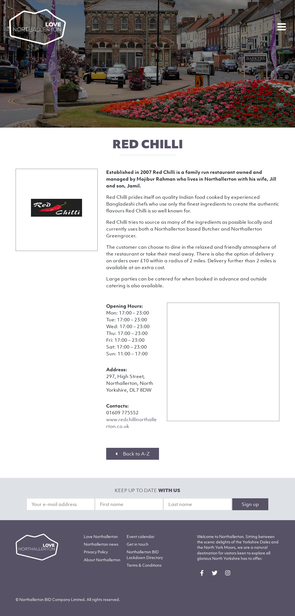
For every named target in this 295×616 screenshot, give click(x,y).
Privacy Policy (96, 551)
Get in (137, 544)
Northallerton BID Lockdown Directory (145, 554)
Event (140, 536)
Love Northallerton (101, 536)
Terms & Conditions (144, 565)
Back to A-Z (133, 454)
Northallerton (101, 544)
